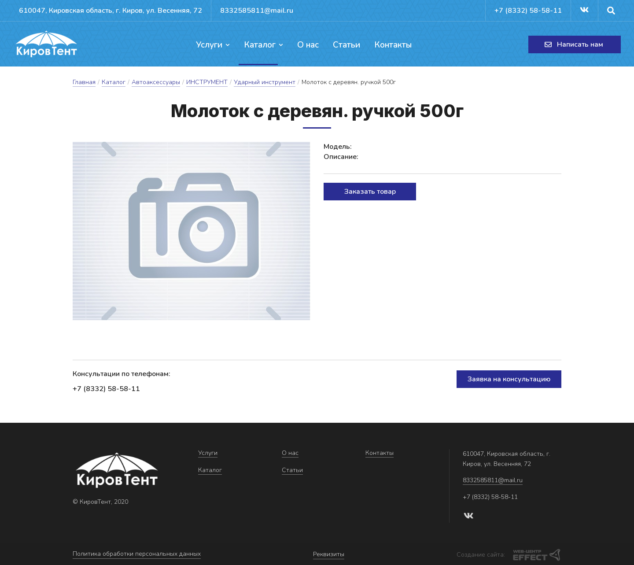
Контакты (391, 45)
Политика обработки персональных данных (137, 554)
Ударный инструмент (264, 83)
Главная (84, 83)
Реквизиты (328, 554)
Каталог (264, 45)
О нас (308, 45)
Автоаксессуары (156, 83)
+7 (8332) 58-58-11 (525, 11)
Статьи (345, 45)
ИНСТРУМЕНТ (207, 83)
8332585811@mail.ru (265, 11)
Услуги (215, 45)
